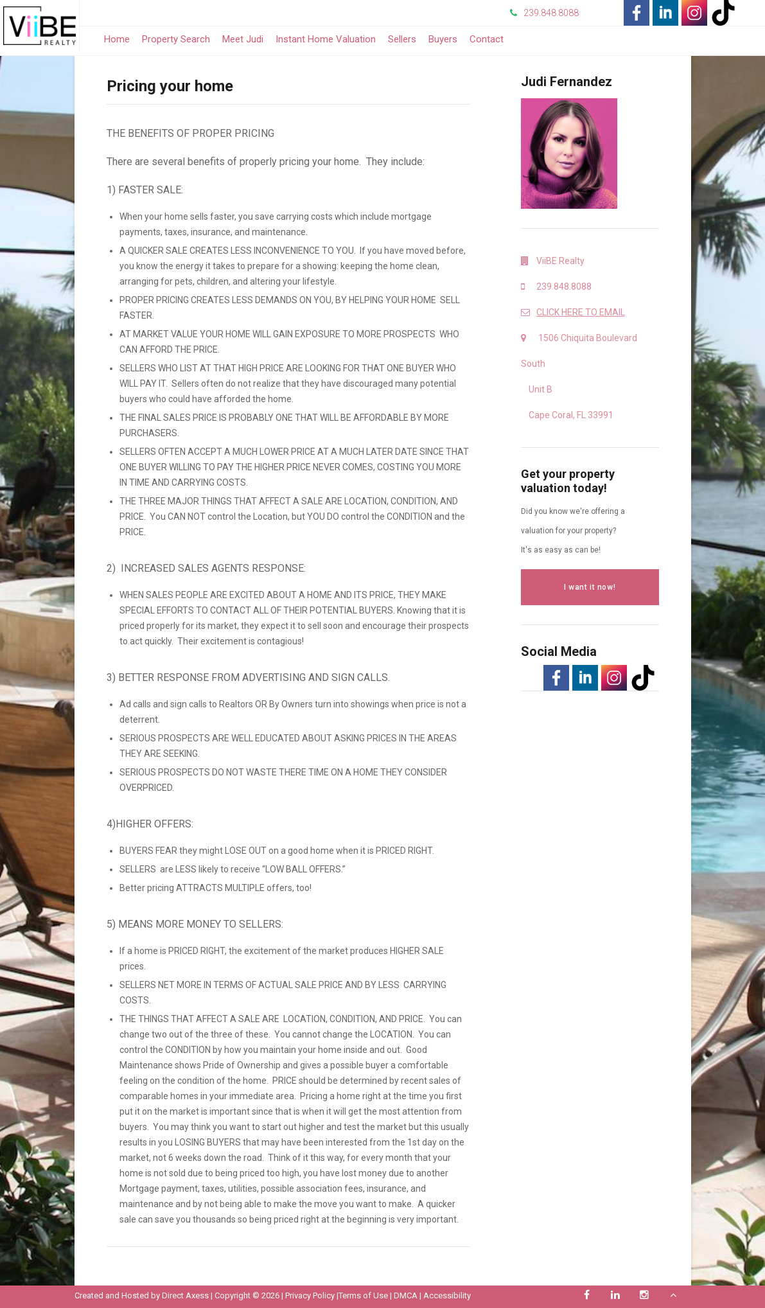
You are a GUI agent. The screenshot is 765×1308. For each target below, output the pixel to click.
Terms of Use (363, 1295)
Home (117, 39)
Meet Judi (242, 39)
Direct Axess (185, 1295)
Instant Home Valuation (326, 39)
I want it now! (589, 587)
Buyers (442, 39)
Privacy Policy (310, 1295)
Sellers (402, 39)
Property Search (176, 39)
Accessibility (447, 1295)
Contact (487, 39)
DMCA (406, 1295)
